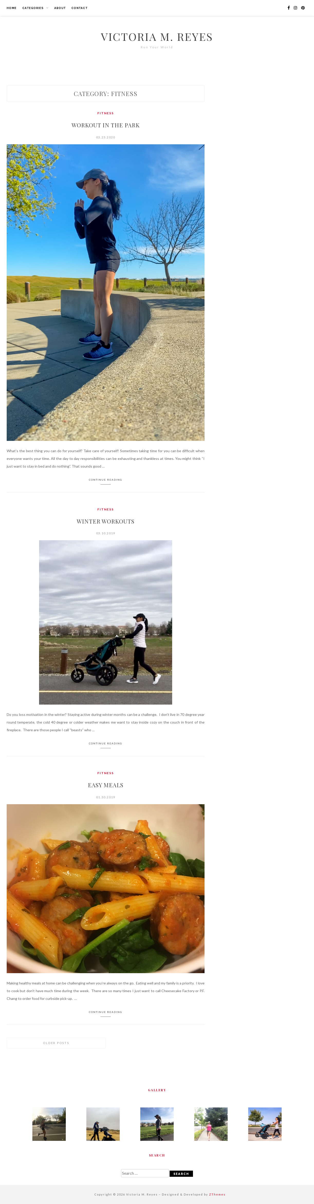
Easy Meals (105, 785)
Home (12, 8)
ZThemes (217, 1194)
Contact (79, 8)
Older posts (56, 1043)
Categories (33, 8)
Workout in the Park (106, 125)
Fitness (105, 113)
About (60, 8)
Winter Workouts (105, 521)
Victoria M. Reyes (157, 36)
